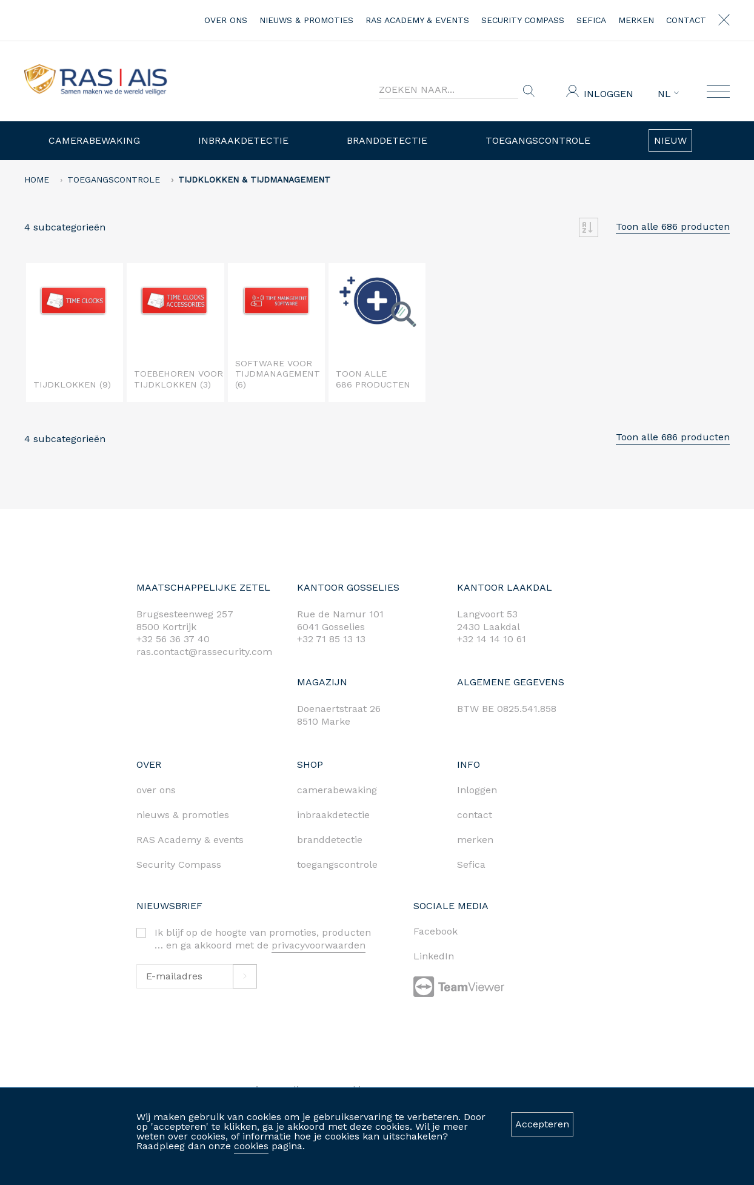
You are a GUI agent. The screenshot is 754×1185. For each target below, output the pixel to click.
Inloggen (608, 93)
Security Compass (522, 20)
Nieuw (670, 140)
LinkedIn (433, 956)
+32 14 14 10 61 (491, 639)
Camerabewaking (94, 140)
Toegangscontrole (537, 140)
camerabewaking (337, 790)
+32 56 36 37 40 (173, 639)
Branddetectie (387, 140)
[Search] (448, 90)
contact (686, 20)
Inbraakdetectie (243, 140)
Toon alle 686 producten (673, 226)
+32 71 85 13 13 (331, 639)
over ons (225, 20)
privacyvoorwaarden (318, 945)
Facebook (435, 931)
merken (636, 20)
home (36, 179)
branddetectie (329, 839)
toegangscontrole (337, 864)
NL (668, 94)
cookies (251, 1146)
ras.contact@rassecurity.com (204, 651)
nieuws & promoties (306, 20)
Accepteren (542, 1124)
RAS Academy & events (417, 20)
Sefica (591, 20)
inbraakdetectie (333, 815)
